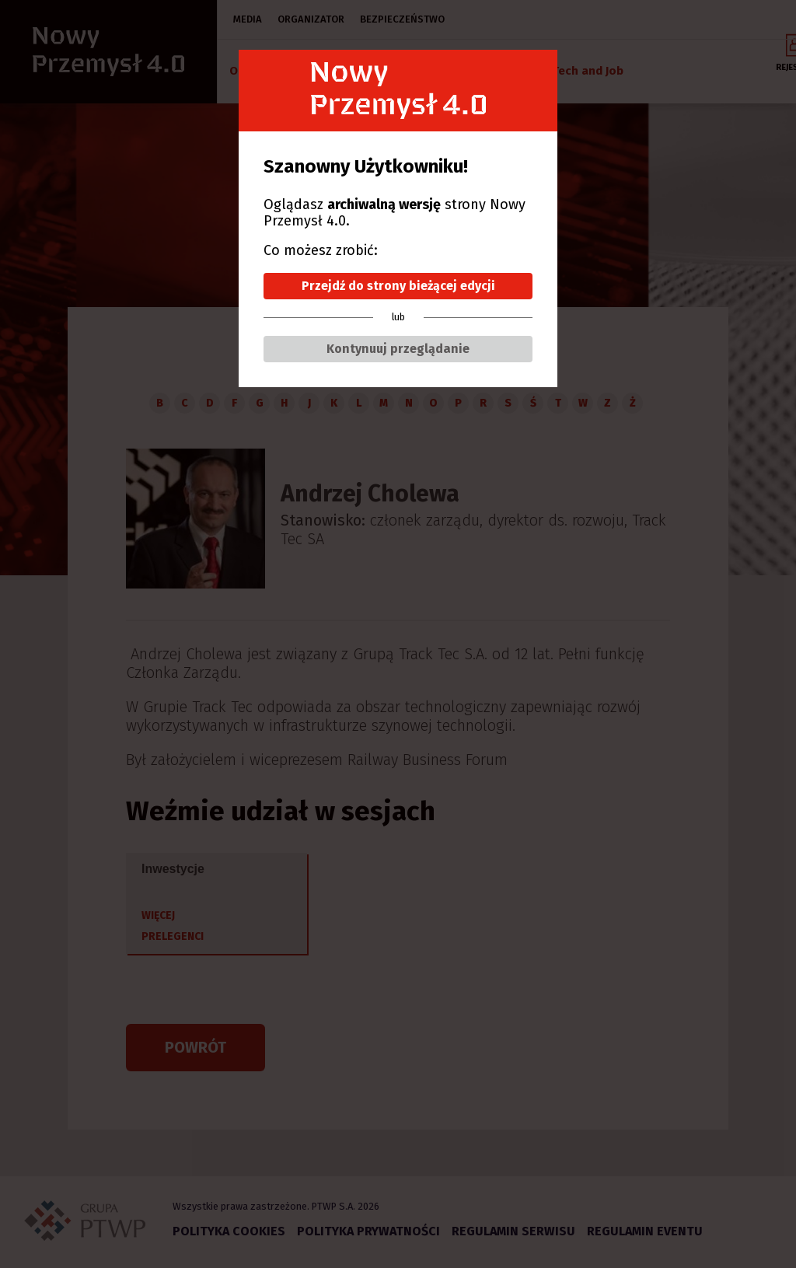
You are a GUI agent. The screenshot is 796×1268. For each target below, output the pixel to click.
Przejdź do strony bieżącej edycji (398, 285)
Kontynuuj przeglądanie (398, 348)
